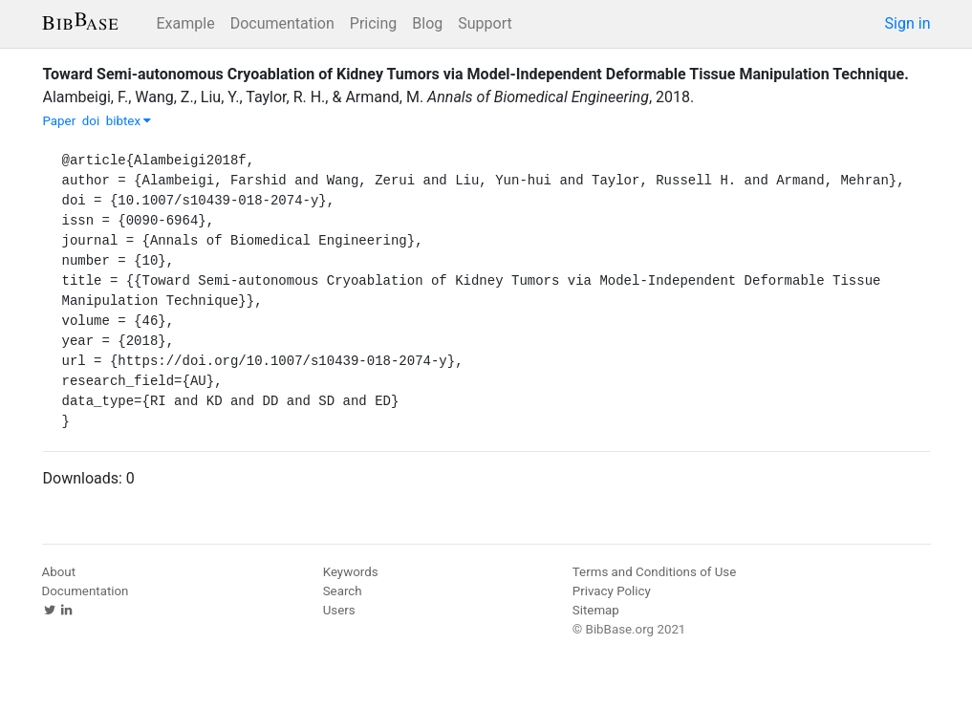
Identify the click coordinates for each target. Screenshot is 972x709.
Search (342, 591)
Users (339, 610)
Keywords (350, 572)
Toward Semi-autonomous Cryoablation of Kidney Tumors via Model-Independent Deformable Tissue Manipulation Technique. (476, 74)
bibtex (129, 121)
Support (484, 23)
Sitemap (595, 610)
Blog (427, 23)
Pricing (374, 23)
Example (186, 23)
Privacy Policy (611, 591)
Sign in (908, 23)
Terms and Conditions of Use (654, 572)
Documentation (282, 23)
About (59, 572)
